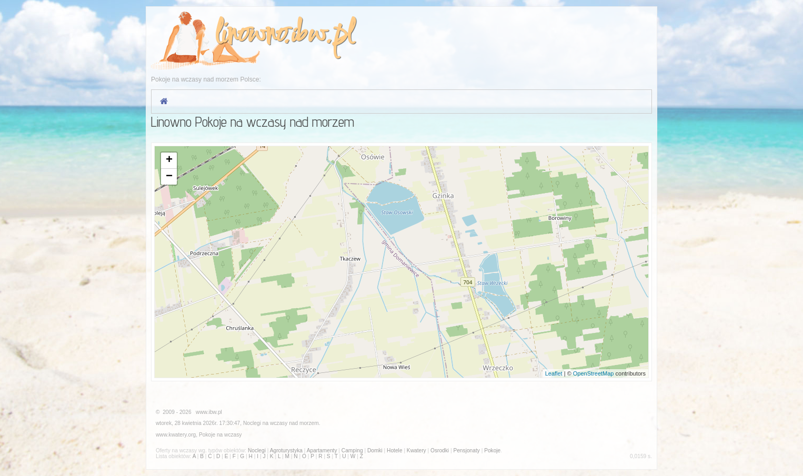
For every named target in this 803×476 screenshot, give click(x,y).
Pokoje (207, 435)
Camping (352, 450)
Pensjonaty (466, 450)
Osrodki (439, 450)
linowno (248, 35)
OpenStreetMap (593, 373)
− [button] (169, 177)
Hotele (394, 450)
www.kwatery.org (176, 435)
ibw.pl (321, 35)
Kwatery (416, 450)
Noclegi (252, 423)
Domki (375, 450)
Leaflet (554, 373)
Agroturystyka (286, 450)
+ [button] (169, 160)
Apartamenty (322, 450)
